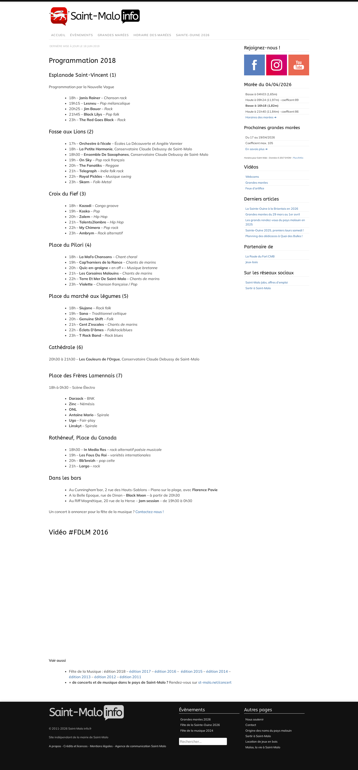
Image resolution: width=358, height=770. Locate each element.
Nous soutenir (254, 719)
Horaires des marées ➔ (260, 117)
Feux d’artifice (254, 188)
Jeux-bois (251, 262)
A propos (55, 746)
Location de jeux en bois (261, 741)
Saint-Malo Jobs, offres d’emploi (266, 282)
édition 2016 (165, 671)
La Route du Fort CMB (260, 256)
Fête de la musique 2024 (196, 730)
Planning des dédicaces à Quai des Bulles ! (274, 236)
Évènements (81, 35)
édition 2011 (130, 677)
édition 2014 (217, 671)
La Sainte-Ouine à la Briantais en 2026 (271, 208)
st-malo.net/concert (215, 682)
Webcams (252, 176)
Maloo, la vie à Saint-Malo (262, 747)
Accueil (58, 35)
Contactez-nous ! (149, 511)
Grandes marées (113, 35)
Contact (250, 725)
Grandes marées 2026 (195, 719)
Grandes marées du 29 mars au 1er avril (272, 214)
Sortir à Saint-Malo (258, 288)
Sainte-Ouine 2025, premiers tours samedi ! (274, 230)
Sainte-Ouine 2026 (193, 35)
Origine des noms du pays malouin (268, 730)
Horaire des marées (152, 35)
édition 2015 (192, 671)
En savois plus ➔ (256, 149)
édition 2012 (105, 677)
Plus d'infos (298, 157)
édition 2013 (80, 677)
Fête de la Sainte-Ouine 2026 (200, 725)
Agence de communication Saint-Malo (140, 746)
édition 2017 (140, 671)
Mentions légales (101, 746)
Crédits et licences (75, 746)
